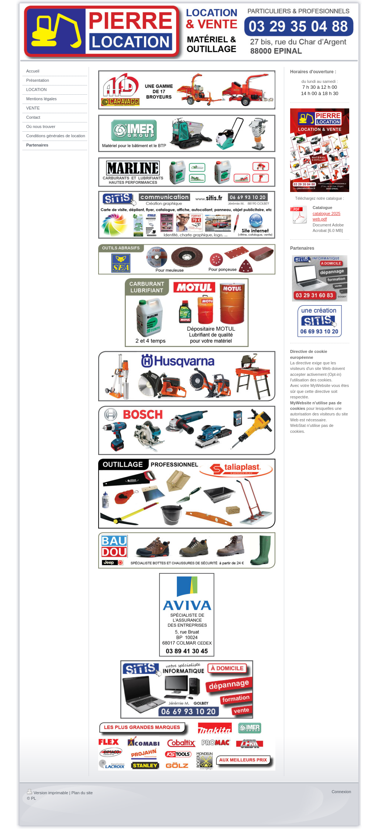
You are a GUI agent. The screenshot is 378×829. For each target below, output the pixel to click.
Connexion (341, 791)
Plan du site (82, 793)
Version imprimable (47, 793)
